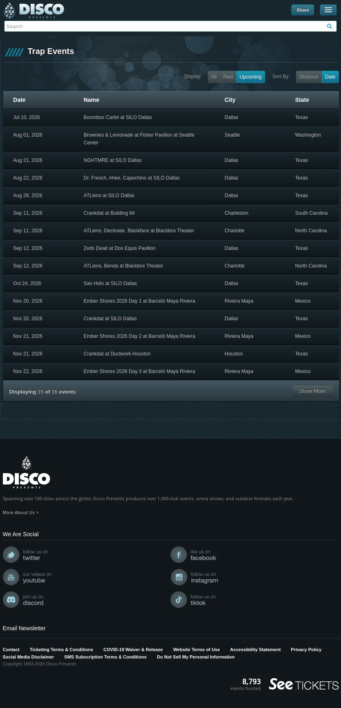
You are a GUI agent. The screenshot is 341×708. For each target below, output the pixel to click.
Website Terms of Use (196, 649)
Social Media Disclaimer (28, 656)
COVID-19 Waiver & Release (133, 649)
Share (302, 9)
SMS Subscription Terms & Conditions (105, 656)
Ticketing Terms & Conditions (61, 649)
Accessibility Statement (255, 649)
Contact (11, 649)
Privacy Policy (306, 649)
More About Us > (21, 512)
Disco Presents (34, 10)
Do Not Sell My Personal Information (196, 656)
